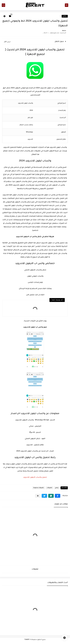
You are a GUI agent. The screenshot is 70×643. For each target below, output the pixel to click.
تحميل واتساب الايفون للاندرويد (35, 477)
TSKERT (26, 639)
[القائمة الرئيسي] (66, 5)
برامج (64, 16)
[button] (57, 496)
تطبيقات (49, 488)
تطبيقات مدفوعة (38, 488)
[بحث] (3, 5)
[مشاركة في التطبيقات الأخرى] (38, 496)
